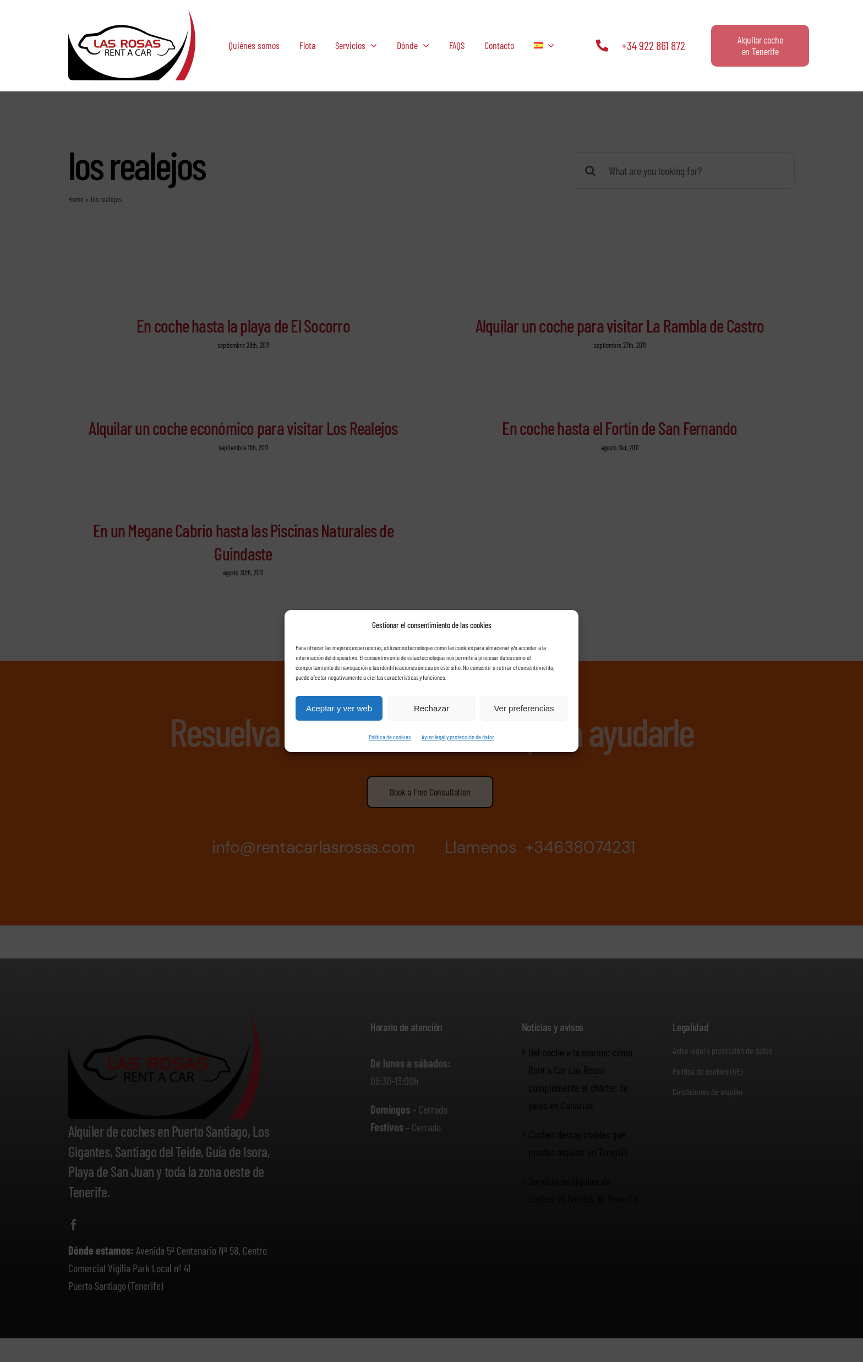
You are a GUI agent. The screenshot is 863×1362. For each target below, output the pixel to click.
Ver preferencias (524, 708)
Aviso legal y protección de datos (458, 736)
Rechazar (431, 708)
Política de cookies (390, 736)
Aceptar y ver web (339, 708)
